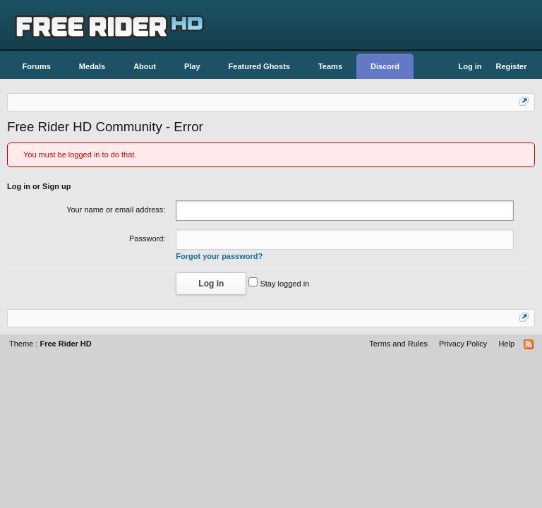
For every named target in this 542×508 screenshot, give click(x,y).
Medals (92, 66)
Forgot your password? (219, 256)
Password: (147, 238)
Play (192, 66)
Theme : (50, 343)
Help (506, 343)
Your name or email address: (115, 209)
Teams (330, 66)
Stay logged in (278, 283)
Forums (37, 66)
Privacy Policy (463, 343)
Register (510, 66)
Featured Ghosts (259, 66)
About (144, 66)
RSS (529, 345)
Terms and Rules (398, 343)
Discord (385, 66)
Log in (469, 66)
